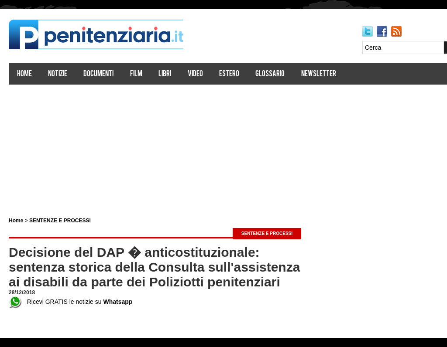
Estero (229, 74)
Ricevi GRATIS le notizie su (70, 301)
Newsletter (318, 74)
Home (24, 74)
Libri (164, 74)
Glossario (270, 74)
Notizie (57, 74)
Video (195, 74)
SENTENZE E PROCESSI (60, 221)
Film (136, 74)
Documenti (98, 74)
